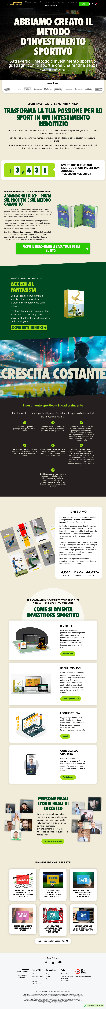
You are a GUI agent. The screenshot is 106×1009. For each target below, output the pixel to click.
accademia (38, 2)
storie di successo (58, 2)
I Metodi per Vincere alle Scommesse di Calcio (22, 928)
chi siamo (28, 2)
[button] (92, 4)
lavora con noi (72, 2)
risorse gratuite (51, 5)
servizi (47, 2)
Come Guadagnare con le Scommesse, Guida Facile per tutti (83, 928)
